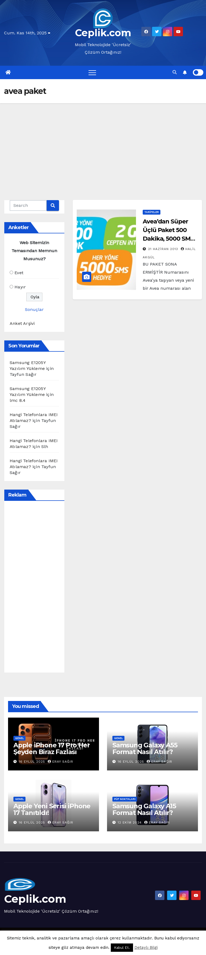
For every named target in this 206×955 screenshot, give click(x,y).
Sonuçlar (34, 309)
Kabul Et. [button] (122, 948)
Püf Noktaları (124, 799)
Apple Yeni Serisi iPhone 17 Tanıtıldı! (51, 809)
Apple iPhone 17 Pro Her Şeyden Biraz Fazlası (51, 748)
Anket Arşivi (22, 323)
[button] (174, 72)
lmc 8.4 (17, 400)
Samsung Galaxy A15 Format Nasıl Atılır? (144, 809)
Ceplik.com (103, 33)
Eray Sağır (60, 761)
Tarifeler (151, 212)
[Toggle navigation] (92, 72)
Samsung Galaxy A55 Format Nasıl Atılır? (144, 748)
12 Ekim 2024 (130, 822)
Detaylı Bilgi (146, 947)
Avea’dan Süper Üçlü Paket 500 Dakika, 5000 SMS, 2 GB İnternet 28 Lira (169, 238)
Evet (18, 272)
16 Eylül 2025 (32, 761)
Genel (19, 738)
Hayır (20, 286)
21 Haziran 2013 (163, 249)
